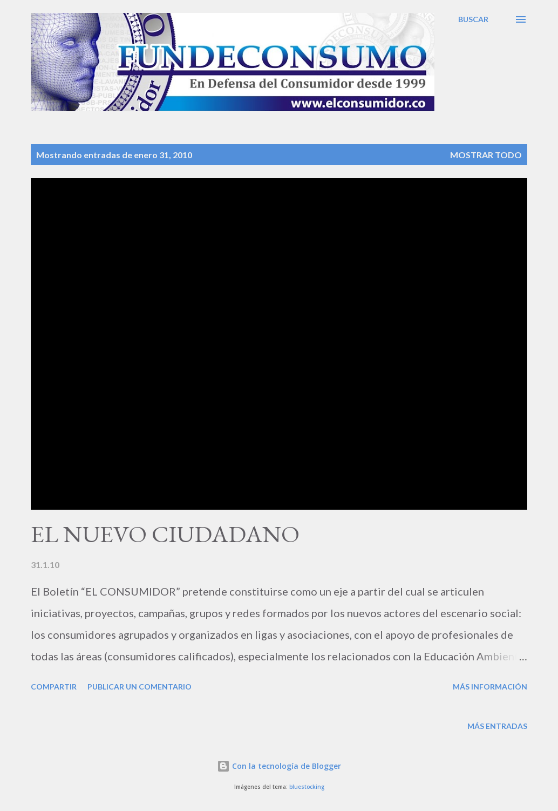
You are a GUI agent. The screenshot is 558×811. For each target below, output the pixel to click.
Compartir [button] (54, 686)
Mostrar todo (486, 155)
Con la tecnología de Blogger (279, 766)
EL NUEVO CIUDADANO (165, 533)
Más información (490, 686)
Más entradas (497, 726)
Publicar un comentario (139, 686)
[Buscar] (473, 19)
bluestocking (306, 786)
